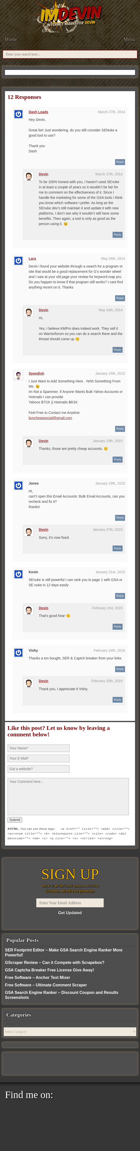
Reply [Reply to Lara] (120, 298)
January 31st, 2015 (110, 572)
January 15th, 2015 (110, 373)
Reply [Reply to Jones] (120, 517)
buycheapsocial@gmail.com (50, 418)
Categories (12, 1024)
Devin (43, 174)
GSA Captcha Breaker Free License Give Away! (49, 970)
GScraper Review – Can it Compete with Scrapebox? (54, 962)
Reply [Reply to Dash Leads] (120, 162)
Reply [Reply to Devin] (117, 234)
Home (11, 39)
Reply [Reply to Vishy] (120, 669)
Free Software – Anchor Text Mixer (37, 977)
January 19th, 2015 (110, 483)
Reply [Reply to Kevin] (120, 595)
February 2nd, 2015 (107, 608)
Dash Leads (38, 112)
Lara (32, 259)
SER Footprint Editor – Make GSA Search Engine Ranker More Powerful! (64, 952)
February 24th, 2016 (109, 650)
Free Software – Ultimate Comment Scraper (46, 985)
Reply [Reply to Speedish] (120, 428)
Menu (129, 39)
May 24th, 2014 (113, 259)
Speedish (36, 373)
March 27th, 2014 (111, 112)
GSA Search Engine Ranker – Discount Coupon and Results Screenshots (61, 995)
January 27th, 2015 (108, 530)
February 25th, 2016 (107, 681)
